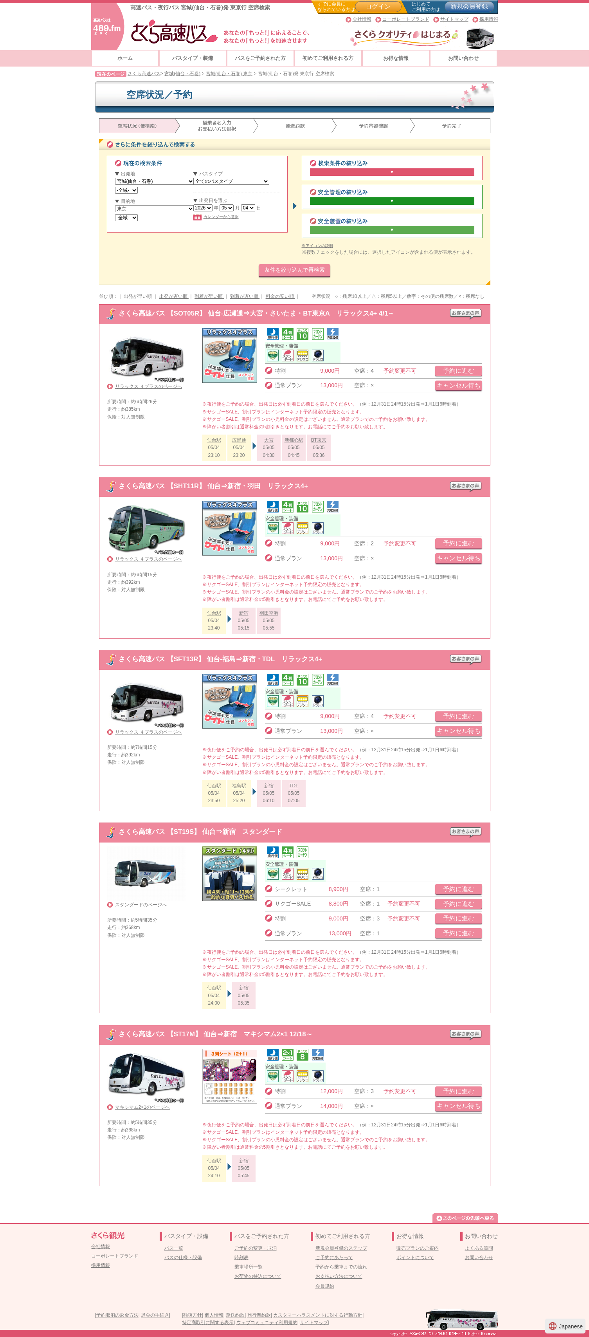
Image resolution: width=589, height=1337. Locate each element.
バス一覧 (173, 1248)
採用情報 (488, 19)
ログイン (378, 6)
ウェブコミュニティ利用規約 (266, 1322)
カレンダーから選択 (216, 217)
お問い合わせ (463, 58)
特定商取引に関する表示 (208, 1322)
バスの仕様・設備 (183, 1257)
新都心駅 (294, 440)
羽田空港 (268, 613)
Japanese (565, 1326)
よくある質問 (479, 1248)
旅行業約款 (259, 1315)
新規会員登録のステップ (341, 1248)
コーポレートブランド (405, 19)
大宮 (269, 440)
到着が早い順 (209, 296)
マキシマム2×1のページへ (142, 1107)
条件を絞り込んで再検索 (295, 270)
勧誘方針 (192, 1315)
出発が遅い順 (174, 296)
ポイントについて (415, 1257)
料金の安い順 (280, 296)
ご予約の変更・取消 (255, 1248)
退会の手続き (155, 1315)
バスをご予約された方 (260, 58)
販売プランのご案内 (417, 1248)
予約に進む (458, 370)
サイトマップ (454, 19)
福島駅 (239, 785)
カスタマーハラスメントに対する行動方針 (317, 1315)
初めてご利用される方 (328, 58)
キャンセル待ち (459, 385)
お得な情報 (396, 58)
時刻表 (241, 1257)
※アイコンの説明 (317, 246)
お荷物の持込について (257, 1276)
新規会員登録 (469, 6)
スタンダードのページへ (141, 905)
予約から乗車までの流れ (341, 1267)
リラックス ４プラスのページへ (148, 386)
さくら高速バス (144, 73)
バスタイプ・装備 (192, 58)
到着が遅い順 (244, 296)
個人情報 (214, 1315)
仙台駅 (214, 440)
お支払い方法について (338, 1276)
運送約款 (235, 1315)
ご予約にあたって (334, 1257)
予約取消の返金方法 (117, 1315)
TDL (293, 785)
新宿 (244, 613)
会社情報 (362, 19)
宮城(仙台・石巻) (182, 73)
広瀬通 (239, 440)
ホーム (125, 58)
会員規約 (324, 1286)
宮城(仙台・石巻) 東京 (229, 73)
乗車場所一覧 (248, 1267)
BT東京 (318, 440)
